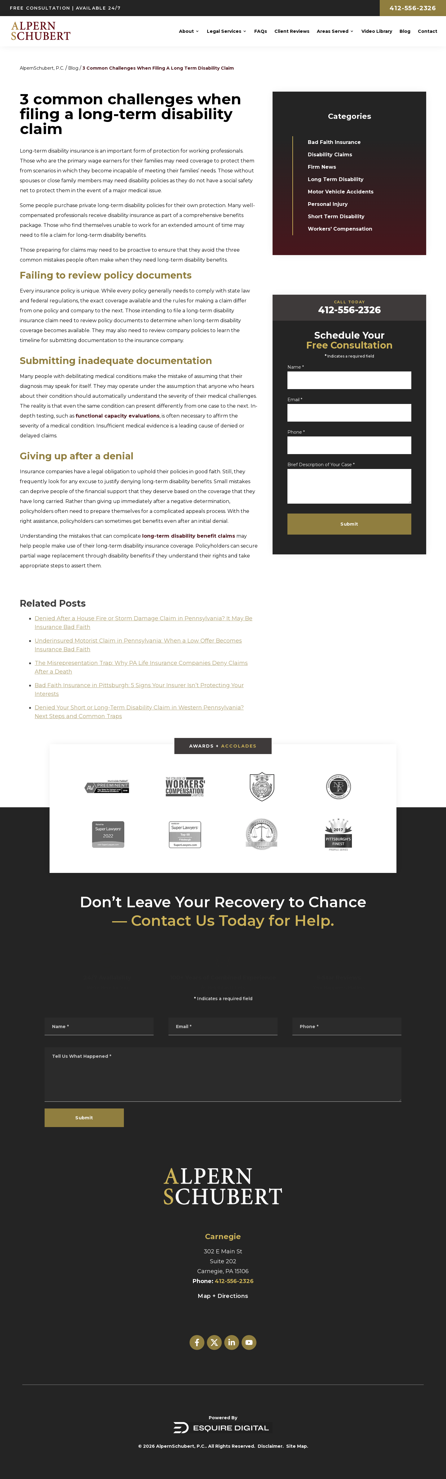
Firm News (325, 167)
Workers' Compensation (343, 229)
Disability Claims (333, 155)
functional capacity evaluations (118, 416)
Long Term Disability (339, 179)
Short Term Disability (339, 216)
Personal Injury (331, 204)
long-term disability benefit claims (188, 536)
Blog (73, 68)
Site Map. (297, 1446)
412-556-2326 (413, 8)
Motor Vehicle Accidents (344, 192)
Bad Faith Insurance (337, 142)
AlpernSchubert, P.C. (42, 68)
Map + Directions (223, 1296)
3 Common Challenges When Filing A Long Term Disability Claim (158, 68)
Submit (362, 524)
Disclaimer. (271, 1446)
